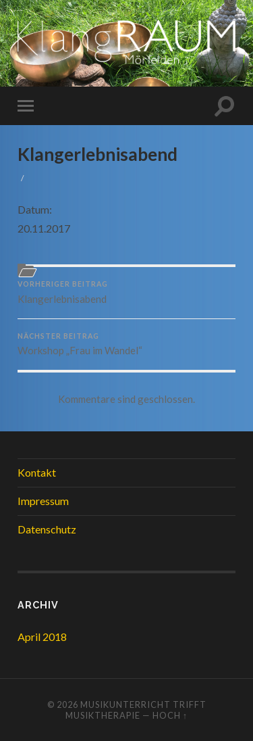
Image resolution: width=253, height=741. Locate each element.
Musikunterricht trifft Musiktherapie (135, 710)
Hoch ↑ (170, 715)
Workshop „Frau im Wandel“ (126, 344)
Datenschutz (47, 529)
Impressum (43, 500)
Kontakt (37, 472)
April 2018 (42, 636)
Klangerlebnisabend (97, 154)
